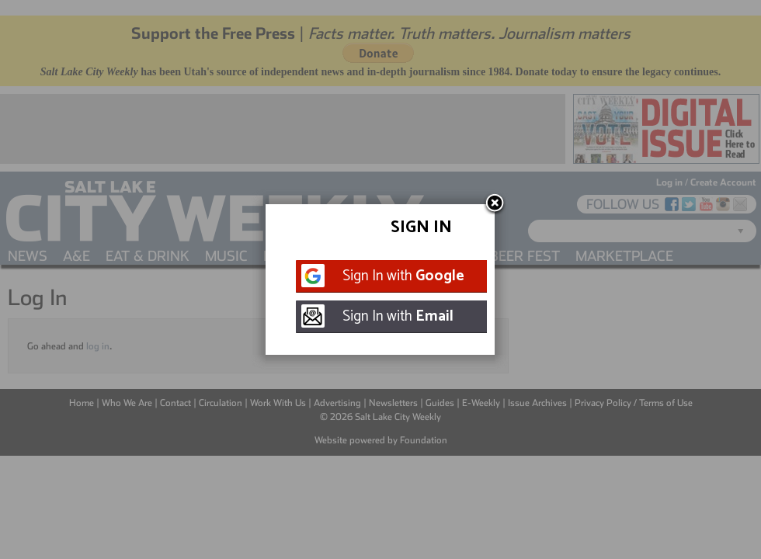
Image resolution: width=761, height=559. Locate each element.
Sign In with (403, 276)
